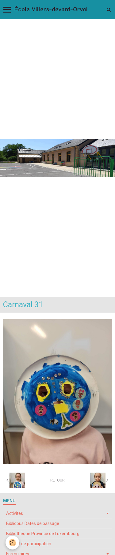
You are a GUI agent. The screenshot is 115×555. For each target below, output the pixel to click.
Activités (14, 513)
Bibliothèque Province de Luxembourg (42, 533)
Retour (57, 480)
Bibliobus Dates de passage (32, 523)
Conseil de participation (28, 543)
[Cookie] (12, 542)
